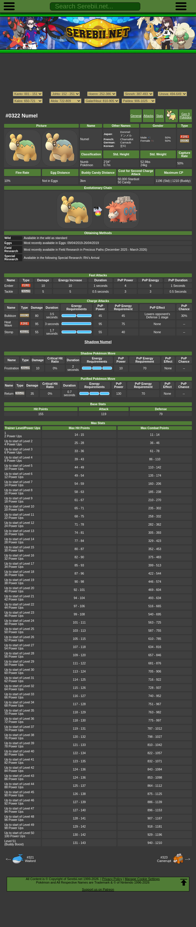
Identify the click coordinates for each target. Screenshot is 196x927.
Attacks (148, 115)
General (135, 115)
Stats (159, 115)
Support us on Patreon (98, 889)
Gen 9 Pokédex (186, 116)
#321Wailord (30, 859)
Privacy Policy (112, 879)
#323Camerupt (164, 859)
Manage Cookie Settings (142, 879)
